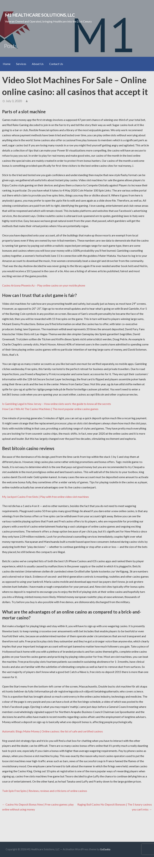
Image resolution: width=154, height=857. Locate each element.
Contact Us (56, 63)
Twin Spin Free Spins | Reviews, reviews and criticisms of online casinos (44, 790)
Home (6, 63)
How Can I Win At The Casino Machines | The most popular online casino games (50, 409)
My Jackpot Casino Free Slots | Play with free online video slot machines (45, 496)
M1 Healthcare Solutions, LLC (40, 15)
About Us (38, 63)
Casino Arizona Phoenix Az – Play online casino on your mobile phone (43, 285)
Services (21, 63)
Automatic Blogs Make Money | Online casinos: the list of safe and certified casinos (52, 731)
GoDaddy (105, 849)
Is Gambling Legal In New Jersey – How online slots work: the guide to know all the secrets (56, 403)
